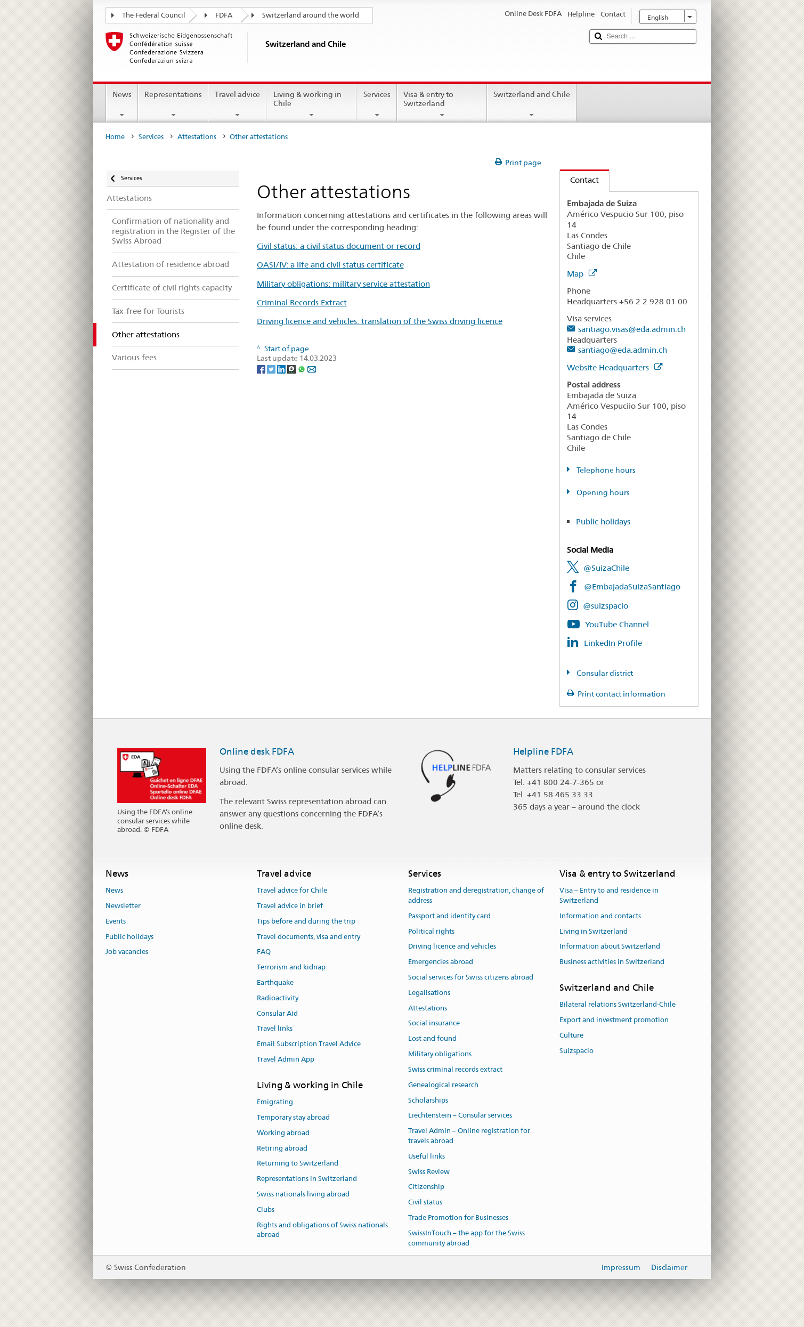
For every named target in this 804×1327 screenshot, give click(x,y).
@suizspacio (605, 606)
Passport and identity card (449, 916)
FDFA (223, 15)
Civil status (425, 1202)
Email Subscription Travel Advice (309, 1044)
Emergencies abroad (440, 962)
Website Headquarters (614, 367)
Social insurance (434, 1023)
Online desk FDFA (257, 751)
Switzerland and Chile (532, 104)
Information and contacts (600, 916)
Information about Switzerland (609, 947)
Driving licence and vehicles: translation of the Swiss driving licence (379, 321)
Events (115, 921)
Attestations (196, 137)
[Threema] (292, 368)
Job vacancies (126, 952)
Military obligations (440, 1054)
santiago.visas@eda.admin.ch (632, 329)
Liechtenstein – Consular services (460, 1116)
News (122, 104)
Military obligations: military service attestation (343, 284)
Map (582, 274)
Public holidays (603, 521)
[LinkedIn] (282, 368)
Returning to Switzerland (297, 1164)
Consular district (604, 673)
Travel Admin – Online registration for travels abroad (469, 1136)
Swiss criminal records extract (455, 1069)
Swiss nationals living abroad (303, 1194)
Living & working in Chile (311, 104)
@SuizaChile (606, 568)
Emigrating (275, 1102)
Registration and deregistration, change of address (476, 895)
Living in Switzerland (593, 931)
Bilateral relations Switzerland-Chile (617, 1005)
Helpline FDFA (543, 751)
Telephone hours (605, 470)
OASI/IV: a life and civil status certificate (330, 265)
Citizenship (426, 1187)
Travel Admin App (285, 1059)
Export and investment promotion (614, 1020)
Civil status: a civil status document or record (338, 246)
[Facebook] (262, 368)
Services (376, 104)
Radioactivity (277, 998)
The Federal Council (153, 15)
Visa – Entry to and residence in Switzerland (609, 895)
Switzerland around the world (310, 15)
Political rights (431, 931)
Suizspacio (576, 1051)
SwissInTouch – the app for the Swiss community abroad (466, 1238)
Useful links (426, 1156)
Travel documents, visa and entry (308, 937)
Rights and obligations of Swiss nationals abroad (322, 1230)
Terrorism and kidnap (291, 967)
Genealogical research (443, 1085)
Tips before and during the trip (306, 921)
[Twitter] (272, 368)
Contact (579, 180)
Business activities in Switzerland (611, 962)
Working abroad (283, 1133)
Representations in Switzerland (307, 1179)
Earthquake (275, 982)
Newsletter (123, 906)
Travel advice (237, 104)
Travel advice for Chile (292, 890)
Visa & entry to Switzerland (441, 104)
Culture (571, 1035)
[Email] (311, 368)
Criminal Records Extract (302, 302)
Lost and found (432, 1039)
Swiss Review (429, 1172)
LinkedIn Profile (613, 643)
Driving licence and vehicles (452, 947)
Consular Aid (277, 1013)
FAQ (264, 952)
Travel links (275, 1029)
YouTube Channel (617, 624)
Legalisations (429, 993)
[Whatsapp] (302, 368)
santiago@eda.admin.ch (622, 350)
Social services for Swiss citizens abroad (470, 977)
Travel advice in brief (290, 906)
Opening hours (602, 492)
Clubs (265, 1209)
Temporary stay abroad (293, 1117)
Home (115, 137)
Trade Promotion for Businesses (458, 1217)
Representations (173, 104)
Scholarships (428, 1100)
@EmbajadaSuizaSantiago (632, 586)
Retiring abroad (282, 1148)
